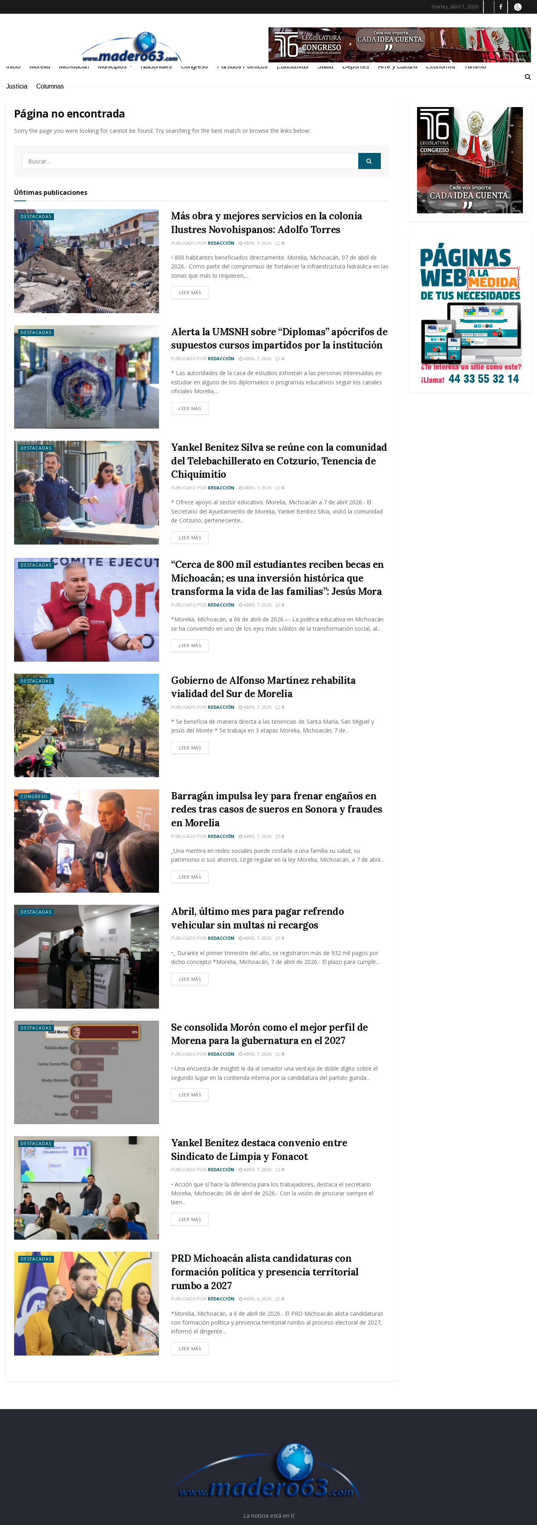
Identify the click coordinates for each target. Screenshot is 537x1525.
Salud (325, 66)
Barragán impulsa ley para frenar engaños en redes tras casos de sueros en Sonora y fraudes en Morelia (276, 809)
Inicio (13, 66)
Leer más (190, 292)
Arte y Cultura (397, 66)
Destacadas (36, 217)
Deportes (355, 66)
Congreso (194, 66)
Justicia (16, 86)
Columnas (50, 86)
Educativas (292, 66)
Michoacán (74, 66)
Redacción (221, 243)
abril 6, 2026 (255, 1299)
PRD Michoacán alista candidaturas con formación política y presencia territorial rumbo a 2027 (265, 1272)
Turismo (475, 66)
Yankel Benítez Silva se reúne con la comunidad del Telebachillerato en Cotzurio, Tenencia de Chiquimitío (279, 461)
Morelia (39, 66)
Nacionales (156, 66)
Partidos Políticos (242, 66)
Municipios (112, 66)
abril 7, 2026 (255, 243)
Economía (440, 66)
